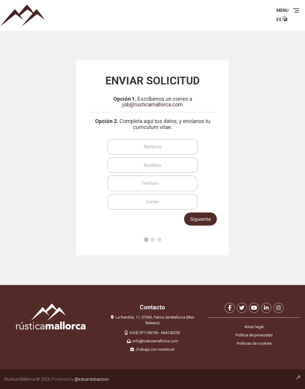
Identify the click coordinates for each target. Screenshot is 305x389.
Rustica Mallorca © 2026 (27, 379)
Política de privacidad (254, 335)
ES (281, 18)
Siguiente (200, 219)
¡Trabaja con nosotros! (152, 349)
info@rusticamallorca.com (152, 341)
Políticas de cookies (254, 343)
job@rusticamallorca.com (152, 104)
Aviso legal (254, 327)
